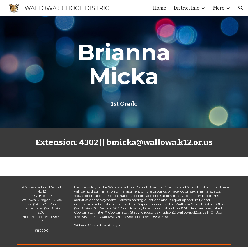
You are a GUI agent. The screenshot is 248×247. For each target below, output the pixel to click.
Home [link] (159, 8)
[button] (241, 8)
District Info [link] (186, 8)
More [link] (218, 8)
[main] (123, 64)
